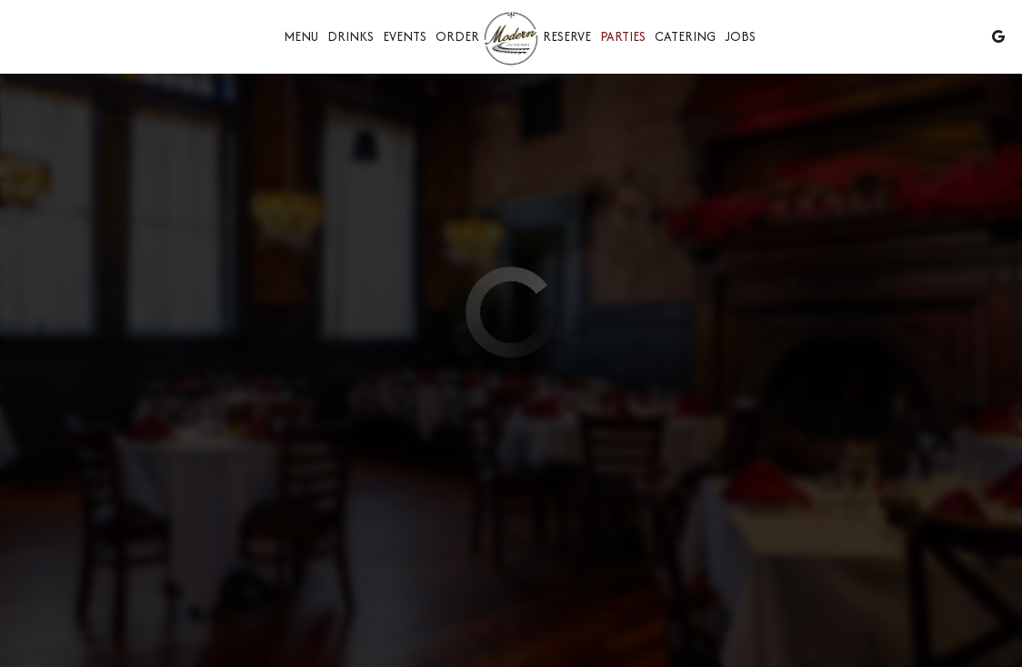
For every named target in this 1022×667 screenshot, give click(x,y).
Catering (685, 36)
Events (404, 36)
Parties (623, 36)
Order (457, 36)
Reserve (567, 36)
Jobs (740, 36)
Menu (301, 36)
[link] (511, 39)
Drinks (350, 36)
